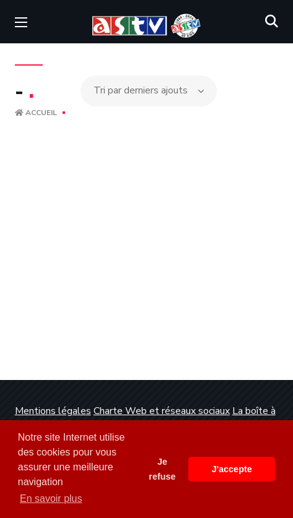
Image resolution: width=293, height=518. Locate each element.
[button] (271, 21)
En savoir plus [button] (51, 498)
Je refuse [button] (162, 469)
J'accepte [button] (232, 469)
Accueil (36, 113)
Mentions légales (53, 411)
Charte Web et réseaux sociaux (162, 411)
